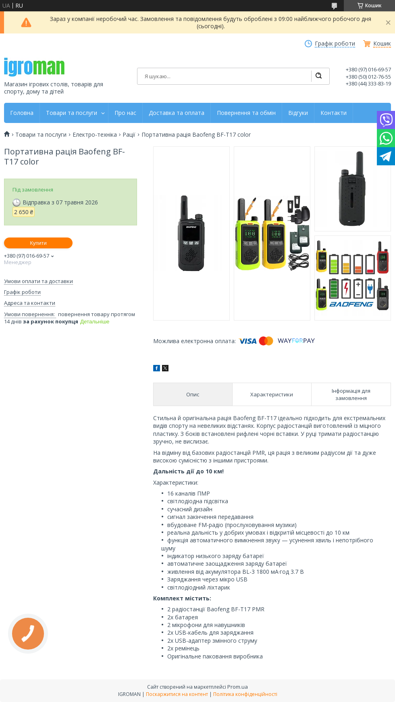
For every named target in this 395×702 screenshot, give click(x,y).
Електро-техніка (95, 134)
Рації (129, 134)
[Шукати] (318, 76)
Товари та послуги (71, 113)
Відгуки (298, 113)
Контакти (333, 113)
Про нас (125, 113)
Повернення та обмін (246, 113)
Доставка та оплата (176, 113)
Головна (21, 113)
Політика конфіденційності (245, 694)
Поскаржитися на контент (177, 694)
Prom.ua (237, 686)
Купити (38, 243)
